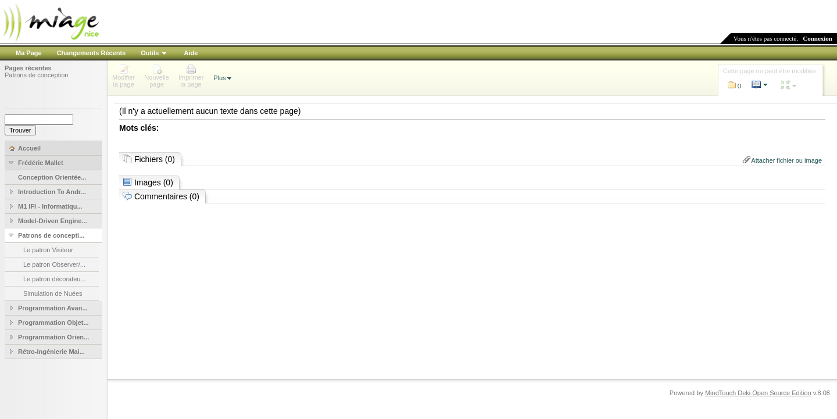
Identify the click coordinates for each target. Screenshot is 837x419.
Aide (191, 52)
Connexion (817, 38)
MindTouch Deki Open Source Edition (758, 392)
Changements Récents (91, 52)
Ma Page (29, 52)
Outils (150, 52)
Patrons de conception (36, 74)
